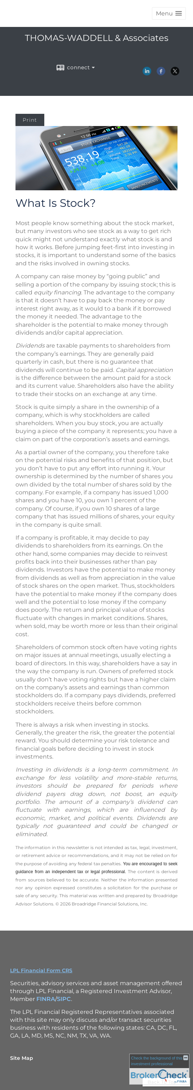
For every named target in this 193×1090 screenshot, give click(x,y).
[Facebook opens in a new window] (161, 73)
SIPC (64, 999)
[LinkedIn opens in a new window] (147, 73)
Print (30, 120)
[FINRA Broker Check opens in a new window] (159, 1069)
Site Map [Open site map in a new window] (21, 1058)
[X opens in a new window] (175, 73)
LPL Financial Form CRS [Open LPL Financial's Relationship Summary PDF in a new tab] (41, 970)
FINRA (45, 999)
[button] (169, 13)
